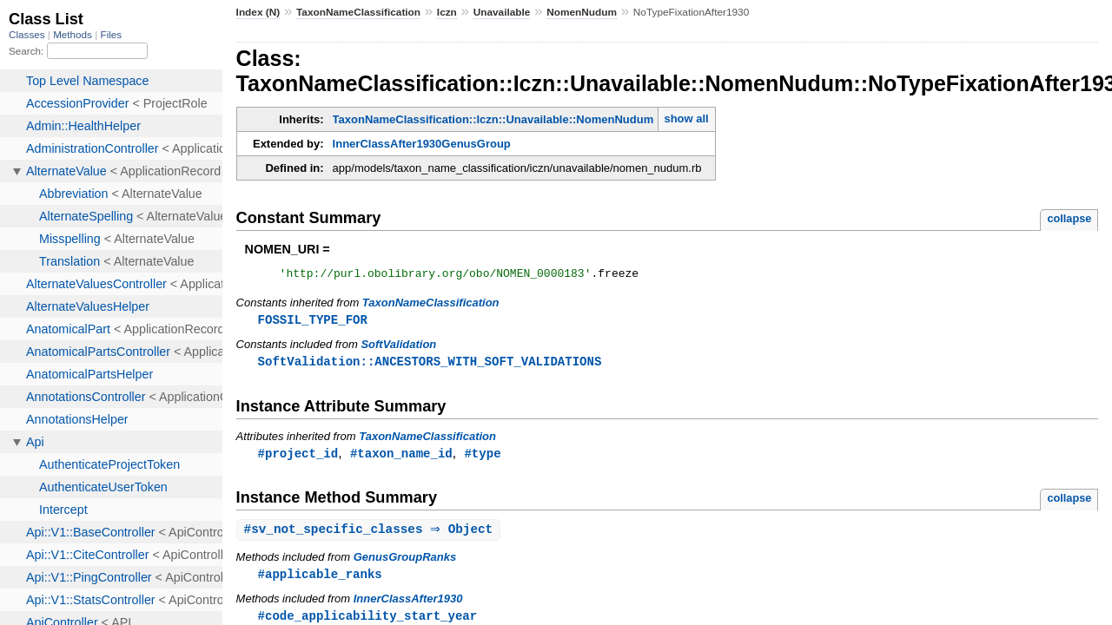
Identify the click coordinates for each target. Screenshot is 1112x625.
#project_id (298, 458)
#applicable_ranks (320, 580)
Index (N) (258, 12)
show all (686, 118)
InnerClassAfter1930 (408, 605)
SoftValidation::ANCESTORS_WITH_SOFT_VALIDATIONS (430, 365)
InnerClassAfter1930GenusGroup (422, 143)
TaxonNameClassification (358, 12)
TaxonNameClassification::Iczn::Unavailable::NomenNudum (493, 119)
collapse (1069, 218)
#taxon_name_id (401, 458)
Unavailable (502, 12)
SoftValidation (398, 347)
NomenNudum (581, 12)
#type (482, 458)
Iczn (447, 12)
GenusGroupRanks (405, 562)
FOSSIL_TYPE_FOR (312, 322)
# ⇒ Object (371, 535)
